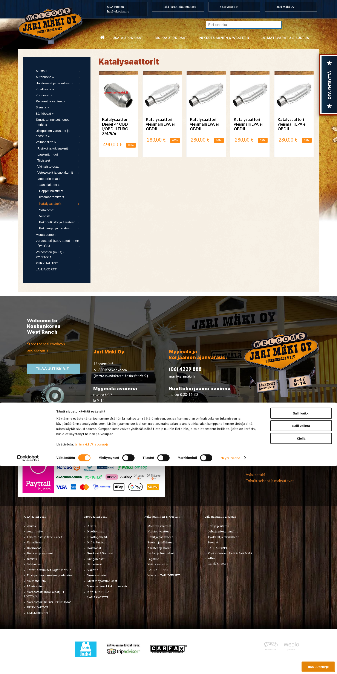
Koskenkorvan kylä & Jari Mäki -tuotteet (228, 555)
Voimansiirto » (46, 142)
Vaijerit (92, 570)
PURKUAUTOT (47, 263)
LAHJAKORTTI (47, 269)
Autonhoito (35, 531)
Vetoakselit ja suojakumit (55, 172)
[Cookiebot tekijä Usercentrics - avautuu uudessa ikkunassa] (28, 665)
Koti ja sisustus (157, 564)
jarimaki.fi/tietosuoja (92, 652)
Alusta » (41, 71)
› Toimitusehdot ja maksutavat (269, 480)
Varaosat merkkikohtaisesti (107, 586)
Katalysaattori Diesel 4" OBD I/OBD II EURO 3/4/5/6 (115, 126)
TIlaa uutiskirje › (53, 368)
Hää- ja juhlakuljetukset (180, 7)
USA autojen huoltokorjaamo (118, 9)
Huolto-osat (95, 531)
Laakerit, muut (47, 154)
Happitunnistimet (51, 191)
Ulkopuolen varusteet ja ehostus (49, 575)
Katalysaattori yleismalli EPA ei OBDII (160, 124)
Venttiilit (44, 216)
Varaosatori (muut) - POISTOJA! (50, 254)
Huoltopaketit (97, 537)
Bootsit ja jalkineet (160, 542)
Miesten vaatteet (159, 526)
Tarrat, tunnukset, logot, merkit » (53, 122)
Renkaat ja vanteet (40, 553)
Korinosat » (44, 95)
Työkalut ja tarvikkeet (223, 537)
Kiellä (301, 646)
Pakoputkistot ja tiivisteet (57, 222)
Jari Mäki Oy (285, 7)
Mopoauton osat (171, 37)
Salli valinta (301, 633)
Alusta (31, 526)
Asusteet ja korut (159, 548)
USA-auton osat (127, 37)
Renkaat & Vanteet (100, 553)
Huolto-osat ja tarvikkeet (44, 537)
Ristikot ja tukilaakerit (52, 148)
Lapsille (153, 559)
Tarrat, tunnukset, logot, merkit (49, 570)
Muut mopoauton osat (102, 581)
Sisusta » (42, 107)
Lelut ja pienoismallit (223, 531)
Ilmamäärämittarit (51, 197)
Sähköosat (46, 210)
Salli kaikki (301, 621)
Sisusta (32, 559)
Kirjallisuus (35, 542)
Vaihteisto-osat (48, 166)
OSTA (131, 145)
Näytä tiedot (230, 666)
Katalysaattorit (50, 203)
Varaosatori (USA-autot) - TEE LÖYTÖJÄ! (57, 243)
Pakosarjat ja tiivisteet (54, 228)
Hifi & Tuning (96, 542)
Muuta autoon (45, 234)
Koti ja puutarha (218, 526)
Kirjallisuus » (45, 89)
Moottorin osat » (49, 178)
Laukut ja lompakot (160, 553)
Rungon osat (95, 559)
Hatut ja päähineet (160, 537)
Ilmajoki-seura (218, 563)
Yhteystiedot (229, 7)
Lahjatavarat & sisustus (284, 37)
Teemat (213, 542)
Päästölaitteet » (48, 185)
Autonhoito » (45, 77)
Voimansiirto (36, 581)
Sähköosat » (45, 113)
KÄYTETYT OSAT (99, 592)
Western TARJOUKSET (163, 575)
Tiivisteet (43, 160)
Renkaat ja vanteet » (51, 101)
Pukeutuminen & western (224, 37)
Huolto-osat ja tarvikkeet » (54, 83)
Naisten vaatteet (159, 531)
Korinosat (34, 548)
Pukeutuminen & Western (162, 516)
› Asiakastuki (254, 474)
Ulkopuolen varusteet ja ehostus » (53, 133)
